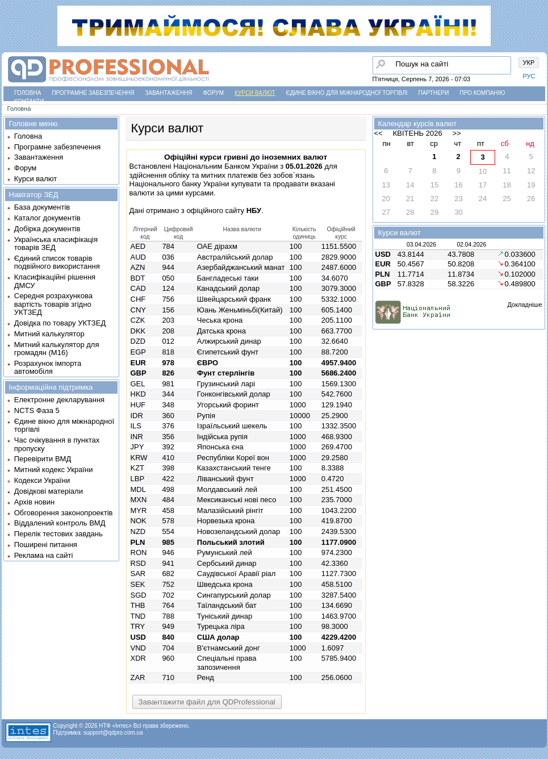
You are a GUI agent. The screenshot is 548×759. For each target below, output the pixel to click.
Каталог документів (47, 218)
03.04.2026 (421, 244)
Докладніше (524, 304)
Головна (27, 93)
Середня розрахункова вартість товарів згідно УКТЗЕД (53, 303)
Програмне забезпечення (93, 93)
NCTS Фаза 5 (37, 410)
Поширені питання (45, 544)
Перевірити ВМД (42, 458)
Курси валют (255, 93)
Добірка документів (47, 228)
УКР (529, 62)
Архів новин (34, 502)
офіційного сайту (223, 210)
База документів (42, 207)
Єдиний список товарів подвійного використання (57, 262)
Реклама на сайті (43, 555)
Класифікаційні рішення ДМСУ (54, 281)
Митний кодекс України (53, 469)
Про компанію (482, 93)
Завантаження (169, 93)
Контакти (29, 101)
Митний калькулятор (49, 334)
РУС (529, 76)
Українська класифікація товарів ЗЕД (56, 243)
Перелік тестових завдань (58, 533)
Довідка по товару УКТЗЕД (60, 323)
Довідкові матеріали (48, 491)
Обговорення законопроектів (63, 512)
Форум (213, 93)
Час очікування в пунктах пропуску (57, 444)
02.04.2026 (471, 244)
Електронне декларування (59, 399)
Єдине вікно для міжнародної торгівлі (347, 93)
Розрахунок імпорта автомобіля (47, 367)
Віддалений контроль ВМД (60, 523)
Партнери (434, 93)
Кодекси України (42, 480)
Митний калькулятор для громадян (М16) (56, 348)
